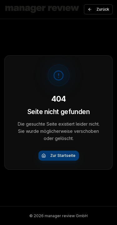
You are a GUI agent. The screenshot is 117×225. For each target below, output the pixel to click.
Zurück (98, 9)
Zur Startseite (58, 155)
